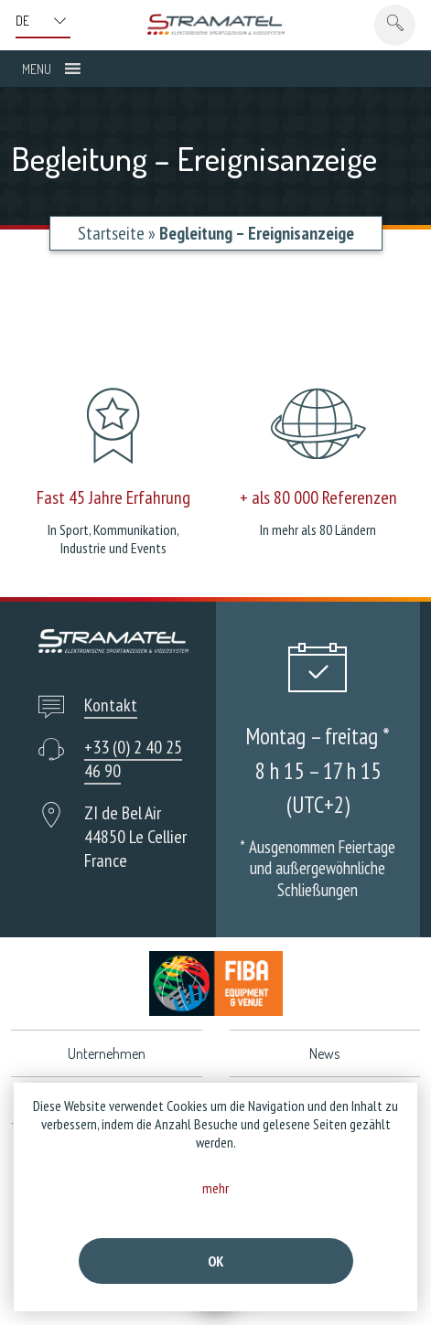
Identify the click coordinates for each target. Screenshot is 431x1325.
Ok (216, 1261)
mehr (215, 1188)
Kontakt (110, 705)
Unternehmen (106, 1053)
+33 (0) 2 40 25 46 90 (133, 759)
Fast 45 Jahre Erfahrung (113, 497)
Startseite (111, 233)
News (324, 1053)
